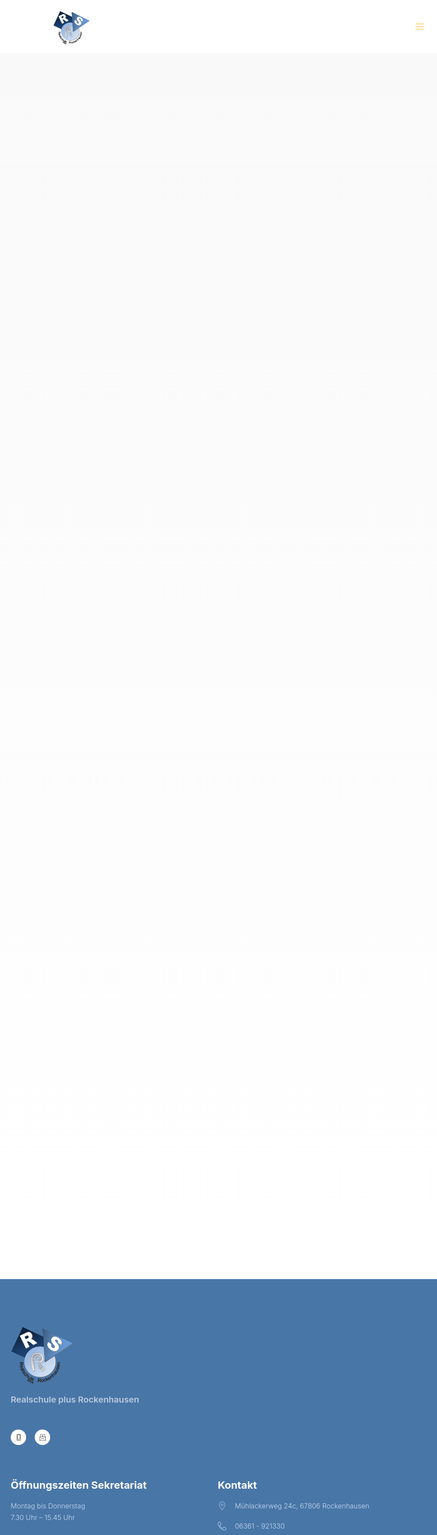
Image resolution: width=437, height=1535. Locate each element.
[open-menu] (419, 28)
